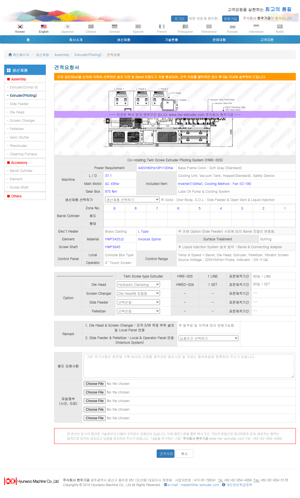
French (161, 28)
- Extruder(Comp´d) (22, 87)
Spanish (138, 28)
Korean (20, 28)
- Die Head (15, 112)
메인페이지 (18, 54)
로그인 (179, 18)
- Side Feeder (18, 103)
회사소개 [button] (75, 39)
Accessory (17, 162)
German (114, 28)
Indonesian (256, 28)
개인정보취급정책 (237, 484)
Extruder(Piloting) (88, 54)
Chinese (91, 28)
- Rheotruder (17, 145)
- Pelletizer (15, 128)
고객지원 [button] (267, 39)
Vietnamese (209, 28)
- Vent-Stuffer (18, 137)
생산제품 (42, 54)
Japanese (67, 28)
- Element (14, 178)
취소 (184, 453)
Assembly (61, 54)
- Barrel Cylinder (19, 170)
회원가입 (230, 18)
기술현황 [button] (171, 39)
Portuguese (185, 28)
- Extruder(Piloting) (22, 95)
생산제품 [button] (123, 39)
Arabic (280, 28)
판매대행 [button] (219, 39)
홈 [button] (28, 39)
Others (14, 196)
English (44, 28)
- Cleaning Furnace (22, 153)
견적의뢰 (166, 453)
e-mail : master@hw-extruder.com (191, 484)
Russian (232, 28)
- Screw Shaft (18, 187)
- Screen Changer (21, 120)
